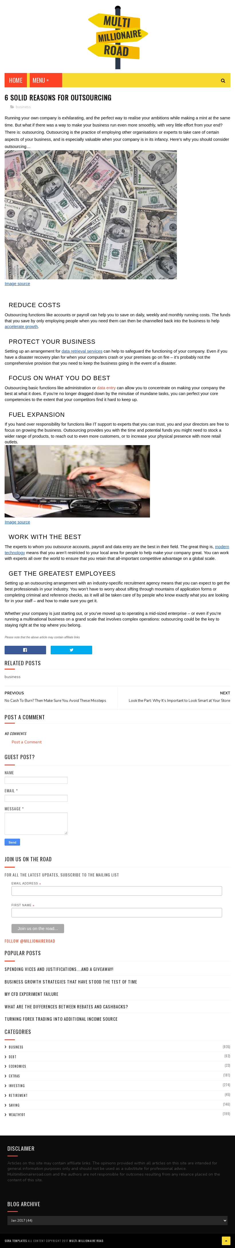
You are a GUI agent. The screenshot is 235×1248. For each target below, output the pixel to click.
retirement (18, 1095)
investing (17, 1085)
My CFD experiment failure (31, 994)
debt (13, 1057)
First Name (23, 905)
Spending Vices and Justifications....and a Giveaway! (59, 969)
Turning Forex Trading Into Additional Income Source (61, 1019)
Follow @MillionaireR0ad (30, 941)
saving (14, 1105)
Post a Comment (27, 742)
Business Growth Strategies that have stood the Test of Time (71, 981)
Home (15, 80)
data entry (106, 388)
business (23, 107)
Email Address (26, 883)
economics (17, 1066)
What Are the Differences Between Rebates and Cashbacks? (66, 1006)
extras (14, 1076)
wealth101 (17, 1114)
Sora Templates (16, 1241)
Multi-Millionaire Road (86, 1241)
